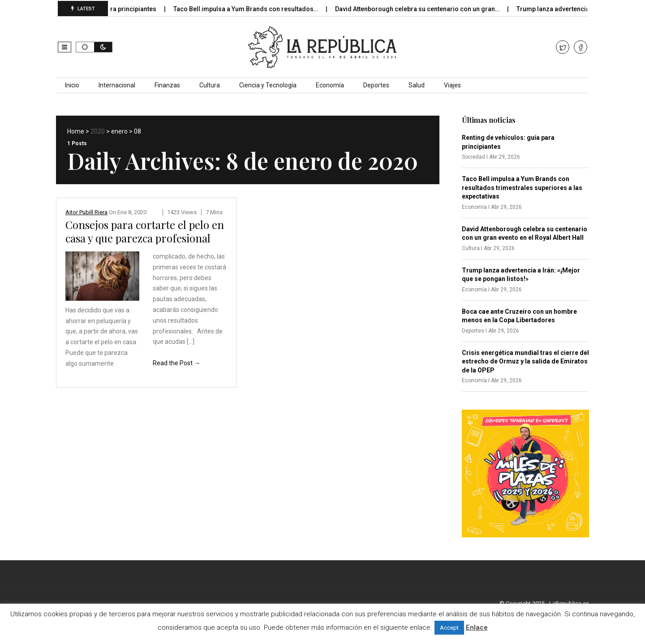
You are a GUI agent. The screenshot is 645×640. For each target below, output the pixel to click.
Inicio (72, 85)
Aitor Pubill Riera (86, 212)
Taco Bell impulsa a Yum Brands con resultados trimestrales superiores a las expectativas (522, 187)
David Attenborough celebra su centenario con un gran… (428, 9)
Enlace (477, 627)
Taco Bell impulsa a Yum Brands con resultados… (256, 9)
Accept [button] (449, 627)
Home (75, 131)
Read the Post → (176, 363)
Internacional (117, 85)
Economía (330, 85)
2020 (97, 131)
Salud (416, 85)
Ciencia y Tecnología (268, 85)
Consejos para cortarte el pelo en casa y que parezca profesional (144, 231)
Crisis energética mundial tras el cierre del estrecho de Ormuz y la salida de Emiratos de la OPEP (525, 361)
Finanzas (167, 85)
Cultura (209, 85)
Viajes (452, 85)
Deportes (376, 85)
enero (119, 131)
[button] (64, 47)
